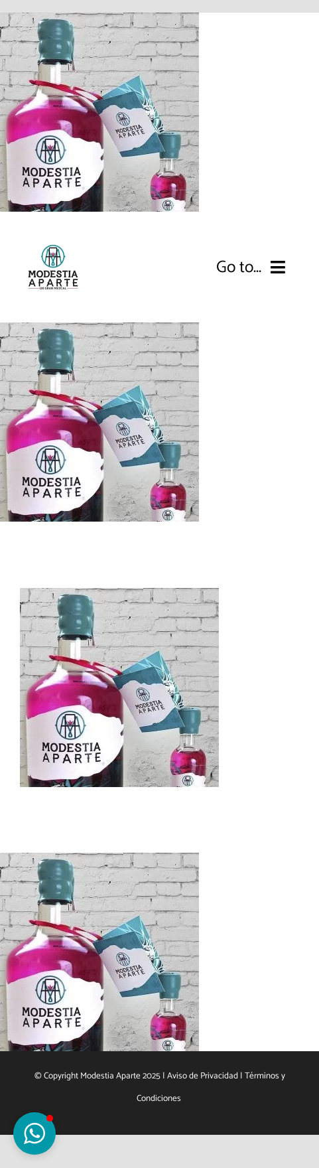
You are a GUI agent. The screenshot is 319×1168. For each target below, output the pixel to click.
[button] (34, 1133)
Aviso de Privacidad (202, 1075)
